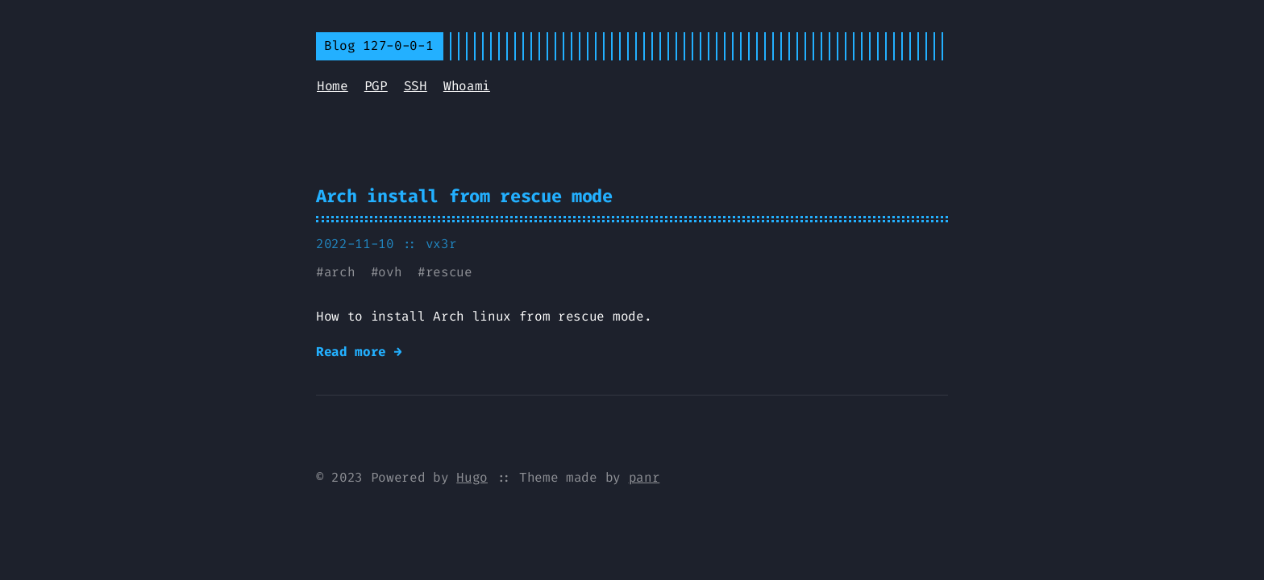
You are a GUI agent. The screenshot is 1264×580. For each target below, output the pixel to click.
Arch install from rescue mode (464, 196)
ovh (389, 271)
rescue (449, 271)
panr (644, 477)
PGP (376, 85)
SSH (415, 85)
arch (340, 271)
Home (332, 85)
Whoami (466, 85)
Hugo (472, 477)
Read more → (358, 351)
